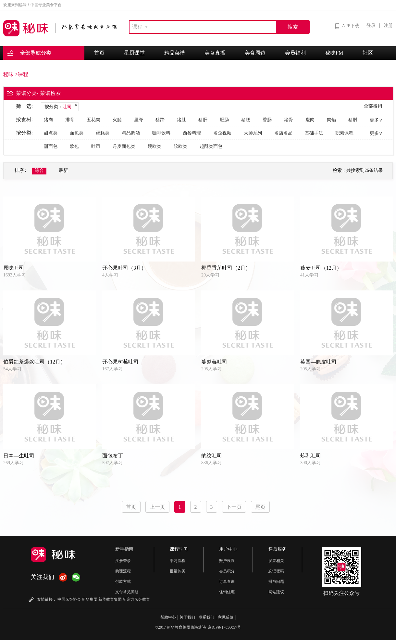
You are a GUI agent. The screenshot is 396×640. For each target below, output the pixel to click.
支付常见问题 (127, 592)
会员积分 (227, 571)
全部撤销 (373, 106)
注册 (388, 25)
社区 (368, 53)
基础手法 (314, 133)
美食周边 (255, 53)
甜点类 (50, 133)
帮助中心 (168, 617)
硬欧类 (154, 146)
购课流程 (123, 571)
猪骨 (288, 119)
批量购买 (177, 571)
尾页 (260, 507)
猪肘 (352, 119)
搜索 (293, 27)
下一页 (234, 507)
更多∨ (376, 120)
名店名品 (283, 133)
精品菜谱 (174, 53)
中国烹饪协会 (69, 599)
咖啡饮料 (161, 133)
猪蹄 (160, 119)
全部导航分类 (29, 53)
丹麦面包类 (124, 146)
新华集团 (89, 599)
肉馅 (331, 119)
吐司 (95, 146)
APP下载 (347, 26)
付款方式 (123, 581)
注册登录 (123, 561)
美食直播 (214, 53)
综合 (39, 170)
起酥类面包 (211, 146)
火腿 (117, 119)
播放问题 (276, 581)
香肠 (267, 119)
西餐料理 (192, 133)
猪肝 (202, 119)
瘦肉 (310, 119)
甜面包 (50, 146)
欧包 (74, 146)
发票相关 (276, 561)
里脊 (138, 119)
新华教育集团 (110, 599)
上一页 (157, 507)
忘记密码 (276, 571)
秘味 (8, 74)
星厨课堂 (134, 53)
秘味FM (334, 53)
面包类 (76, 133)
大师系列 (253, 133)
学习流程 (177, 561)
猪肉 (48, 119)
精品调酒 (131, 133)
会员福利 (295, 53)
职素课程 (344, 133)
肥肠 (224, 119)
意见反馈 (225, 617)
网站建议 (276, 592)
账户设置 (227, 561)
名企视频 (222, 133)
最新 (63, 170)
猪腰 (245, 119)
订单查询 (227, 581)
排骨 (69, 119)
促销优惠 (227, 592)
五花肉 (93, 119)
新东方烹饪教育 (136, 599)
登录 (371, 25)
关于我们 (187, 617)
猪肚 (181, 119)
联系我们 (206, 617)
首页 (99, 53)
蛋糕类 (102, 133)
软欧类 (180, 146)
